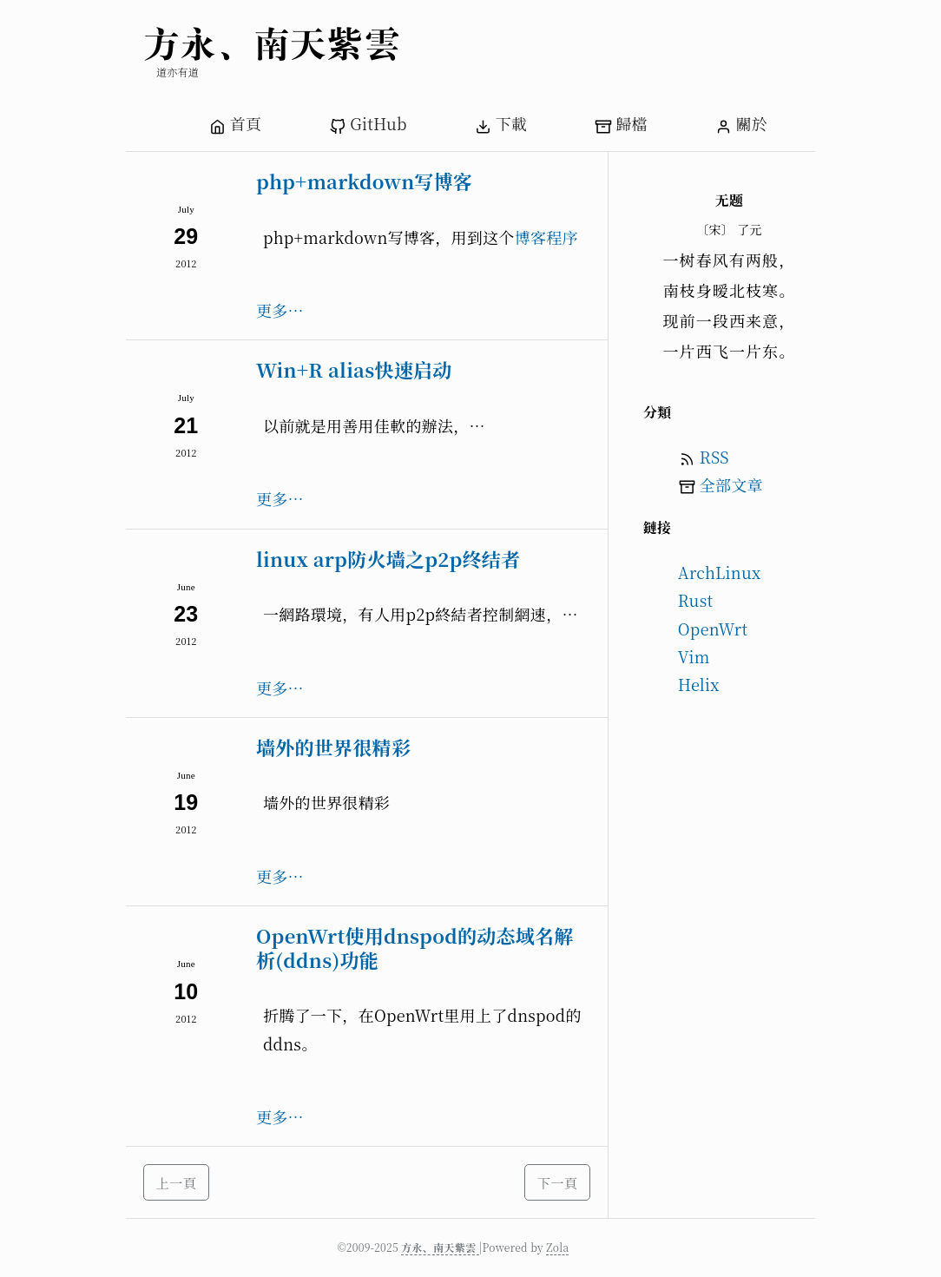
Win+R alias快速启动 (354, 369)
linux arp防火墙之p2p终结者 (388, 558)
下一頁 (557, 1182)
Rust (696, 600)
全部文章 (731, 484)
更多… (280, 310)
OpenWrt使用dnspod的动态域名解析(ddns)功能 (415, 947)
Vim (694, 656)
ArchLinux (719, 572)
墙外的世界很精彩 (333, 747)
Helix (699, 684)
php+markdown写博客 (364, 181)
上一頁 (176, 1182)
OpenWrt (713, 628)
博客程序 (546, 237)
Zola (557, 1247)
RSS (714, 456)
